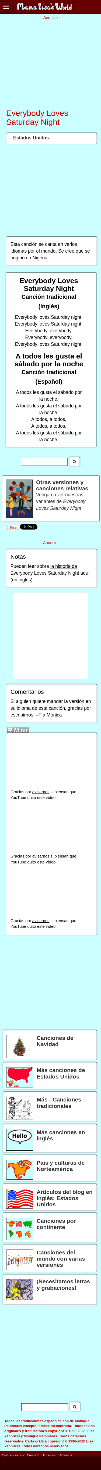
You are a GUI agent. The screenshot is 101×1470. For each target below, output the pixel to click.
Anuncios (49, 1455)
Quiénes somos (13, 1455)
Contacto (33, 1455)
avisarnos (41, 792)
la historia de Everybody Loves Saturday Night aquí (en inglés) (50, 573)
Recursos (65, 1455)
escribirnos (22, 715)
